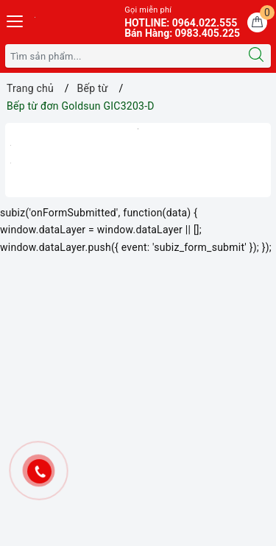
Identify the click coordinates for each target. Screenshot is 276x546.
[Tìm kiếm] (256, 56)
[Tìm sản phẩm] (123, 56)
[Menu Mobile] (15, 19)
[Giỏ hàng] (257, 22)
